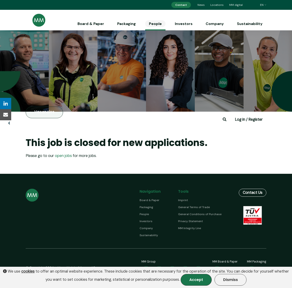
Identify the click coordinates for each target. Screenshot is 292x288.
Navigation (150, 191)
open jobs (63, 155)
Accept (196, 279)
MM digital (236, 5)
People (155, 23)
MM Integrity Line (189, 228)
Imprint (183, 200)
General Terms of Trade (194, 207)
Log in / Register (249, 119)
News (201, 5)
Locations (217, 5)
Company (215, 23)
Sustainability (250, 23)
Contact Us (252, 192)
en (263, 5)
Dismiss (230, 279)
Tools (183, 191)
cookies (28, 271)
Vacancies (44, 112)
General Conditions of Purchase (200, 214)
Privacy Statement (190, 221)
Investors (184, 23)
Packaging (126, 23)
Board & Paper (90, 23)
